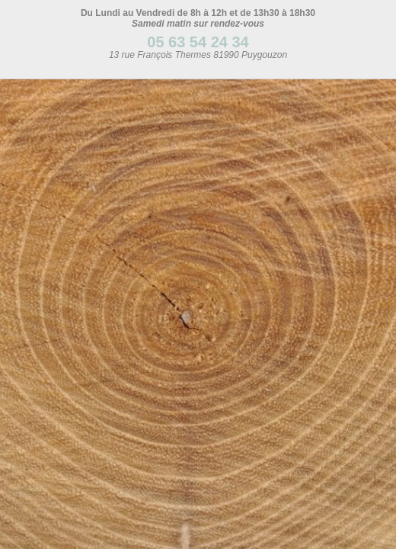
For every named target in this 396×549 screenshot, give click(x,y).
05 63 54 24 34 (197, 42)
